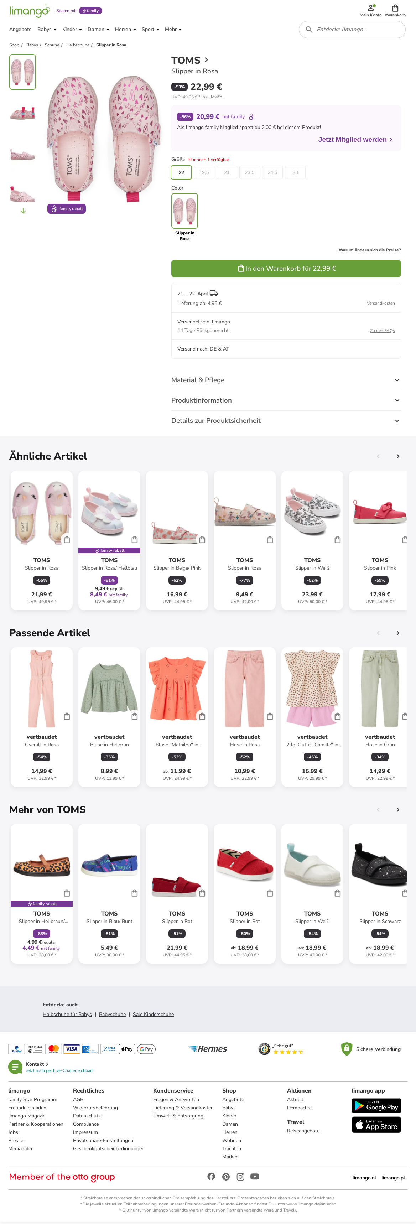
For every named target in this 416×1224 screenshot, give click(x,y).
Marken (230, 1159)
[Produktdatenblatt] (42, 542)
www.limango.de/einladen (311, 1206)
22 (181, 174)
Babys (229, 1110)
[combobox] (353, 31)
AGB (78, 1102)
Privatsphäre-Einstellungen (103, 1143)
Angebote (233, 1102)
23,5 (249, 174)
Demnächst (299, 1110)
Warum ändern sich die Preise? (370, 252)
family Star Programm (33, 1102)
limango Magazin (27, 1118)
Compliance (86, 1126)
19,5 (204, 174)
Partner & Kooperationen (36, 1126)
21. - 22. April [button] (192, 295)
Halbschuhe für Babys (67, 1016)
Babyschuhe (112, 1016)
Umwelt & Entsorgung (178, 1118)
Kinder (229, 1118)
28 (295, 174)
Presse (16, 1143)
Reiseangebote (303, 1133)
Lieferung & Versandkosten (183, 1110)
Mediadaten (21, 1151)
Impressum (85, 1134)
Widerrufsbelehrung (95, 1110)
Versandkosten (381, 305)
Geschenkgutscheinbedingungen (109, 1151)
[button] (395, 11)
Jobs (14, 1134)
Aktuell (295, 1102)
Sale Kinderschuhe (153, 1016)
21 (227, 174)
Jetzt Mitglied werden (355, 141)
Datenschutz (86, 1118)
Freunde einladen (28, 1110)
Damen (230, 1126)
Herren (230, 1134)
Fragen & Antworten (176, 1102)
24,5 (272, 174)
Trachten (231, 1151)
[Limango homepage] (29, 11)
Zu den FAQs (382, 333)
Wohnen (231, 1143)
